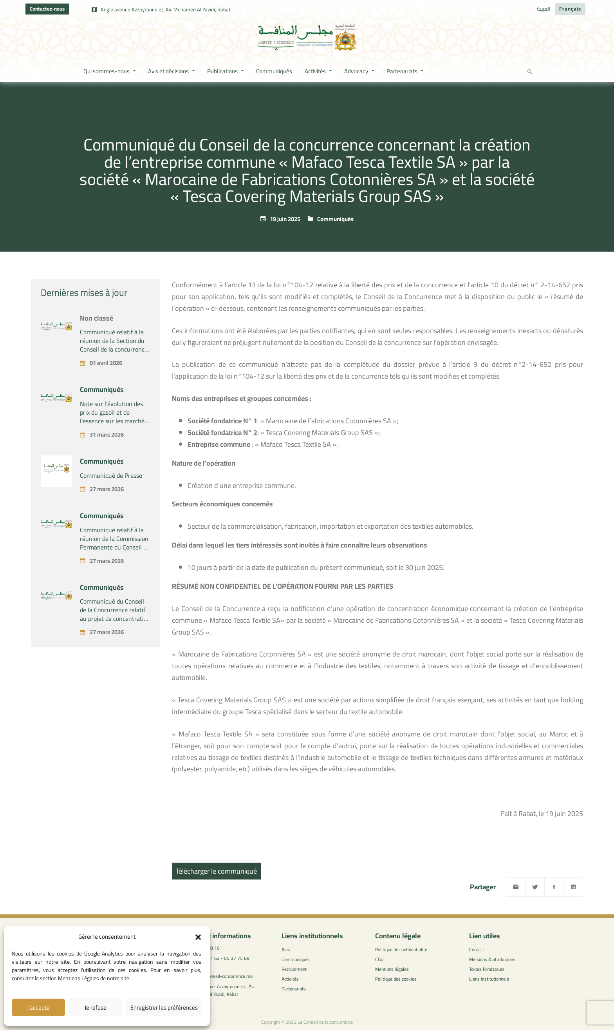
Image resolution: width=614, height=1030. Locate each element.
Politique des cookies (396, 978)
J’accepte (38, 1007)
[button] (198, 937)
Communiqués (335, 219)
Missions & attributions (492, 959)
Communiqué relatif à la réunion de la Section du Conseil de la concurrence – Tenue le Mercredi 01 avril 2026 (114, 374)
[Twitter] (535, 887)
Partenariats (294, 988)
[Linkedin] (573, 887)
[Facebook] (554, 887)
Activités (290, 978)
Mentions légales (392, 969)
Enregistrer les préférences (164, 1007)
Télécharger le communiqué (216, 871)
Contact (476, 949)
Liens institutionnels (489, 978)
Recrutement (294, 969)
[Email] (516, 887)
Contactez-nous (47, 8)
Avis (286, 949)
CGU (379, 959)
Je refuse (96, 1007)
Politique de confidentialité (401, 949)
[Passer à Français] (570, 9)
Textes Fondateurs (487, 969)
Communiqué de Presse (111, 500)
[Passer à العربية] (544, 9)
